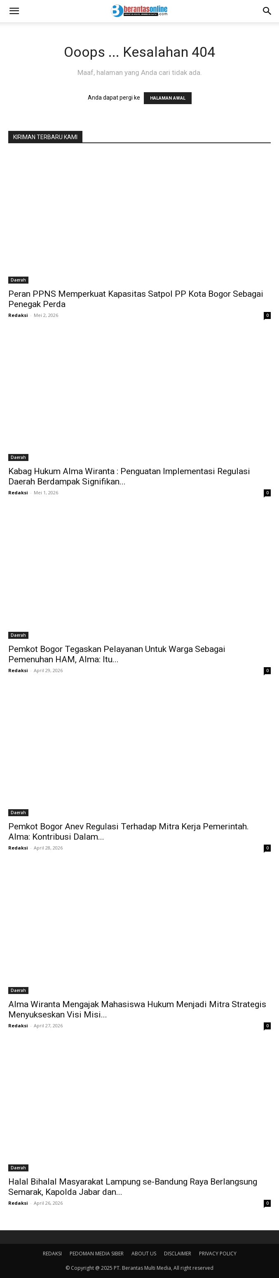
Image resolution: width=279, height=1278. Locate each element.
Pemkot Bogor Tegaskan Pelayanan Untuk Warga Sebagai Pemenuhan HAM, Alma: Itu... (116, 654)
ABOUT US (143, 1253)
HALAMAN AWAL (167, 98)
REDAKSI (52, 1253)
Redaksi (18, 315)
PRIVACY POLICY (218, 1253)
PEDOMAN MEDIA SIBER (97, 1253)
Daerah (18, 280)
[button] (14, 11)
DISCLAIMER (177, 1253)
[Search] (267, 11)
